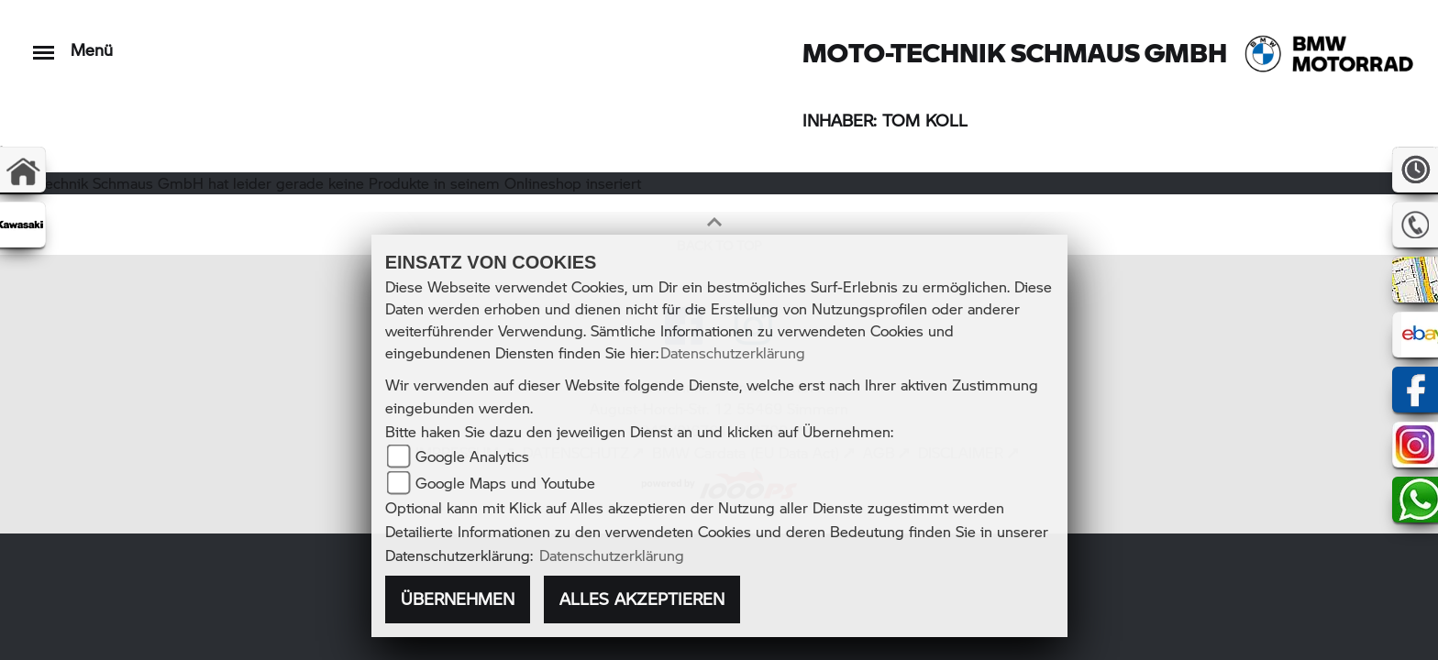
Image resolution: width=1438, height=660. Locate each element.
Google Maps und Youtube (505, 482)
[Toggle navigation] (43, 44)
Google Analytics (472, 456)
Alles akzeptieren (642, 598)
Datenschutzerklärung (732, 352)
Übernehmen (457, 598)
